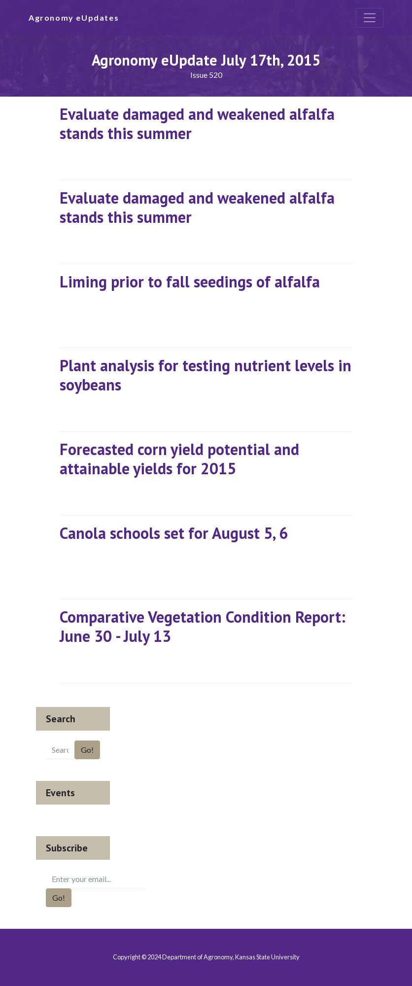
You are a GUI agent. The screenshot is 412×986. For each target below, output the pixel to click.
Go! (87, 749)
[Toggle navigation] (369, 18)
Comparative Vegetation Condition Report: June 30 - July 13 (202, 626)
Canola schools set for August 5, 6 (174, 533)
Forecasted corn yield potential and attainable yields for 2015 (179, 458)
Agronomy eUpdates (74, 17)
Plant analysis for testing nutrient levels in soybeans (205, 374)
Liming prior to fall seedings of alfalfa (190, 281)
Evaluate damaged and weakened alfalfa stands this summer (197, 123)
